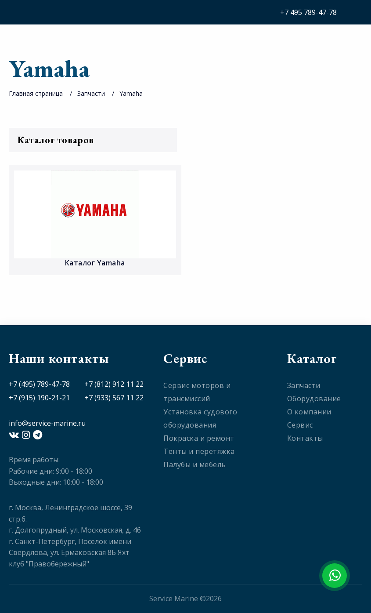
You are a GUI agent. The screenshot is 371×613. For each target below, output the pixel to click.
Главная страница (36, 93)
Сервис (300, 425)
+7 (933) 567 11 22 (114, 398)
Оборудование (314, 398)
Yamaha (131, 93)
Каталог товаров (93, 140)
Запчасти (91, 93)
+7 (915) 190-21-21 (39, 398)
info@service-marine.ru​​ (47, 423)
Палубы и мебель (194, 464)
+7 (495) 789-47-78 (39, 384)
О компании (309, 412)
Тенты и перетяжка (199, 451)
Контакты (305, 438)
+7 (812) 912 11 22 (114, 384)
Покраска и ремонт (198, 438)
